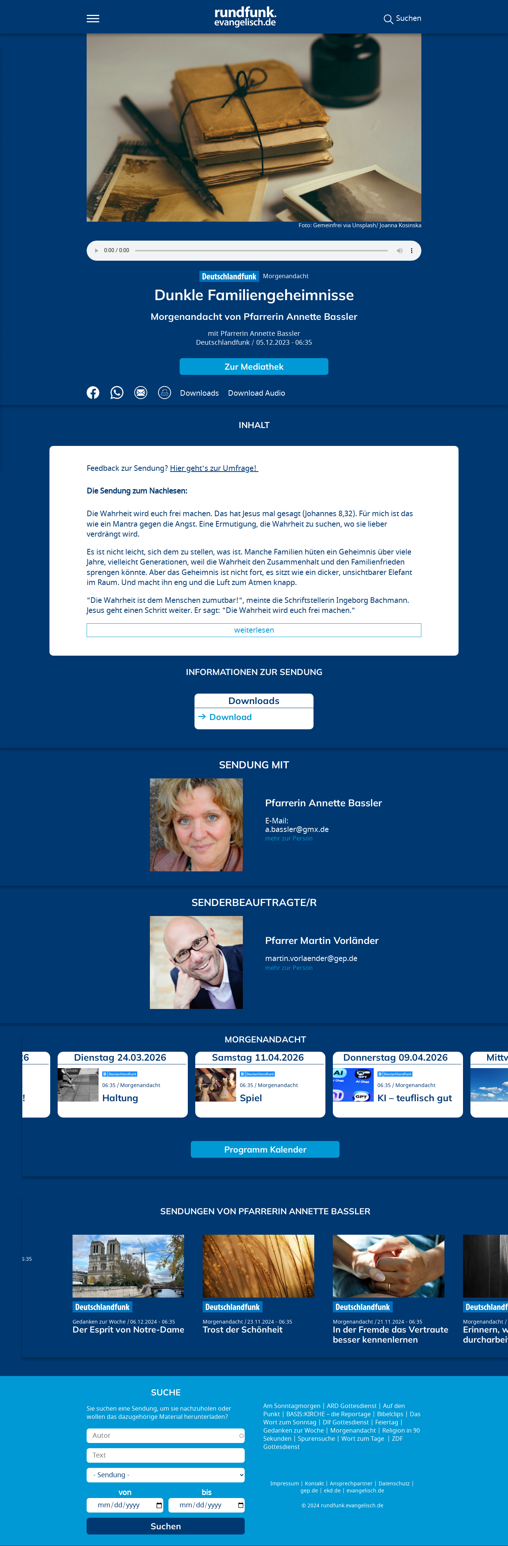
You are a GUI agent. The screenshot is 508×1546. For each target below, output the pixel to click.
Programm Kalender (265, 1149)
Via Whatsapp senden (116, 392)
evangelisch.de (365, 1491)
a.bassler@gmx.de (297, 829)
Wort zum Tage (363, 1438)
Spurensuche (316, 1438)
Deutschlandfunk (223, 342)
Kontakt (314, 1484)
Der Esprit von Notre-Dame (128, 1329)
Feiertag (386, 1422)
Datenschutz (394, 1484)
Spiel (251, 1097)
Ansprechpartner (351, 1484)
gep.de (309, 1491)
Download (230, 717)
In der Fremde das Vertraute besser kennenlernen (390, 1334)
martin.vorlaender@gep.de (311, 958)
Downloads (199, 393)
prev (31, 1088)
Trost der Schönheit (243, 1329)
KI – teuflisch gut (414, 1097)
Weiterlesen (254, 630)
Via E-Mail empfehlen (140, 392)
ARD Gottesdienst (352, 1406)
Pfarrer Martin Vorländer (322, 940)
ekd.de (332, 1491)
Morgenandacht (286, 276)
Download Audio (256, 393)
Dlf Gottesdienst (346, 1422)
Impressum (284, 1484)
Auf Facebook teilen (93, 392)
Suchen (408, 18)
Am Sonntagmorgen (292, 1406)
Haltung (120, 1097)
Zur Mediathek (254, 366)
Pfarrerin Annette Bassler (260, 333)
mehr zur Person (289, 838)
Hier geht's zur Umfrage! (214, 468)
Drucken (164, 392)
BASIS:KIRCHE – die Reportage (328, 1414)
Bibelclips (390, 1414)
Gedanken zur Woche (99, 1322)
